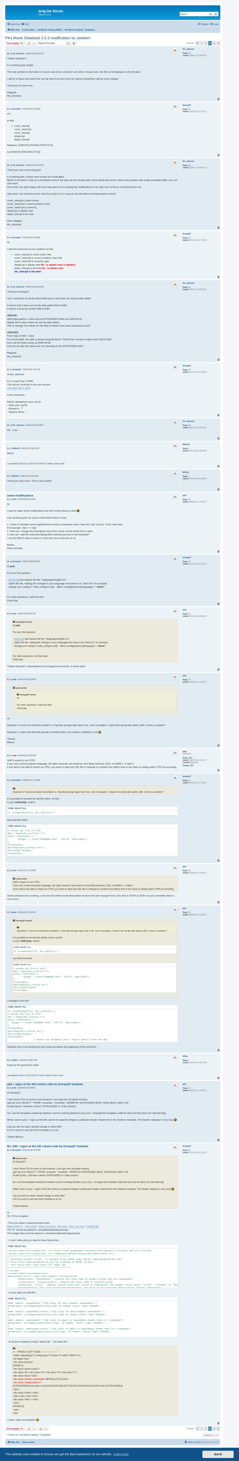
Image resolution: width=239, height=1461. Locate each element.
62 (189, 53)
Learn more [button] (121, 1454)
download (14, 579)
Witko (185, 1056)
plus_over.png (76, 1226)
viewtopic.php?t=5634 (19, 388)
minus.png (30, 1226)
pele (184, 495)
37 (189, 109)
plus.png (62, 1226)
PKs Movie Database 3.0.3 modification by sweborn (48, 38)
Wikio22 (186, 444)
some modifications (20, 495)
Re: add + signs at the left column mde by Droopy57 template (48, 1146)
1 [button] (201, 43)
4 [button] (214, 43)
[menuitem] (25, 24)
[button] (197, 43)
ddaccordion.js (15, 1226)
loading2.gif (92, 1226)
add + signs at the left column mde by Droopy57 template (45, 1084)
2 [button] (206, 43)
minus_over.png (46, 1226)
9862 (190, 758)
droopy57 (187, 105)
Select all (21, 808)
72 (189, 500)
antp (185, 752)
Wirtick (186, 472)
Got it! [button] (218, 1454)
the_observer (188, 49)
